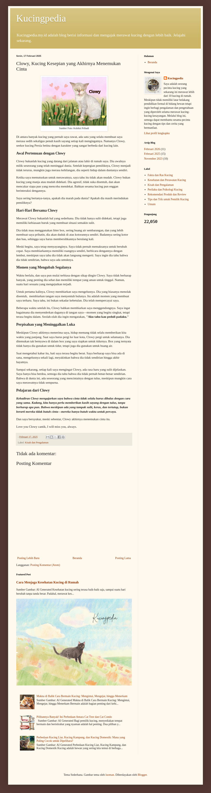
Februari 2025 (152, 153)
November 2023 (153, 158)
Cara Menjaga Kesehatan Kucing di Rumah (47, 582)
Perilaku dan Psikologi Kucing (165, 189)
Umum (152, 204)
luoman (110, 774)
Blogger (142, 774)
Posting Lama (123, 558)
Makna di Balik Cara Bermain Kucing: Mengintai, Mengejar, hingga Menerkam (82, 696)
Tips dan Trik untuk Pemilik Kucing (168, 199)
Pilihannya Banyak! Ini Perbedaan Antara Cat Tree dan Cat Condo (74, 716)
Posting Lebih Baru (28, 558)
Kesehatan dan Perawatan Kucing (167, 180)
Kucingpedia (41, 18)
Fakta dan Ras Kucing (160, 175)
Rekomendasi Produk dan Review (167, 194)
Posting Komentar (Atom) (45, 565)
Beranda (77, 558)
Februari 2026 (152, 149)
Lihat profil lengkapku (157, 133)
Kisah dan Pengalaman (36, 442)
